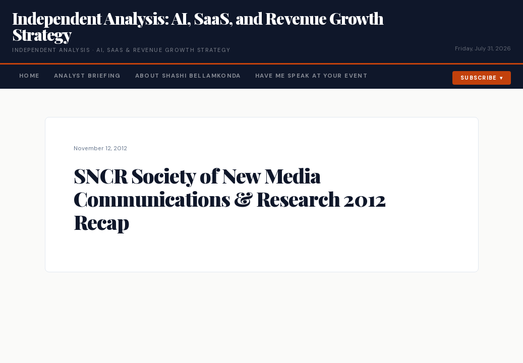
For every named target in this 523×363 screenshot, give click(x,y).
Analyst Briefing (87, 76)
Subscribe (478, 77)
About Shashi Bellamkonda (188, 76)
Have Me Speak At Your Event (311, 76)
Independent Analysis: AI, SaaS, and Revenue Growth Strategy (197, 26)
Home (29, 76)
